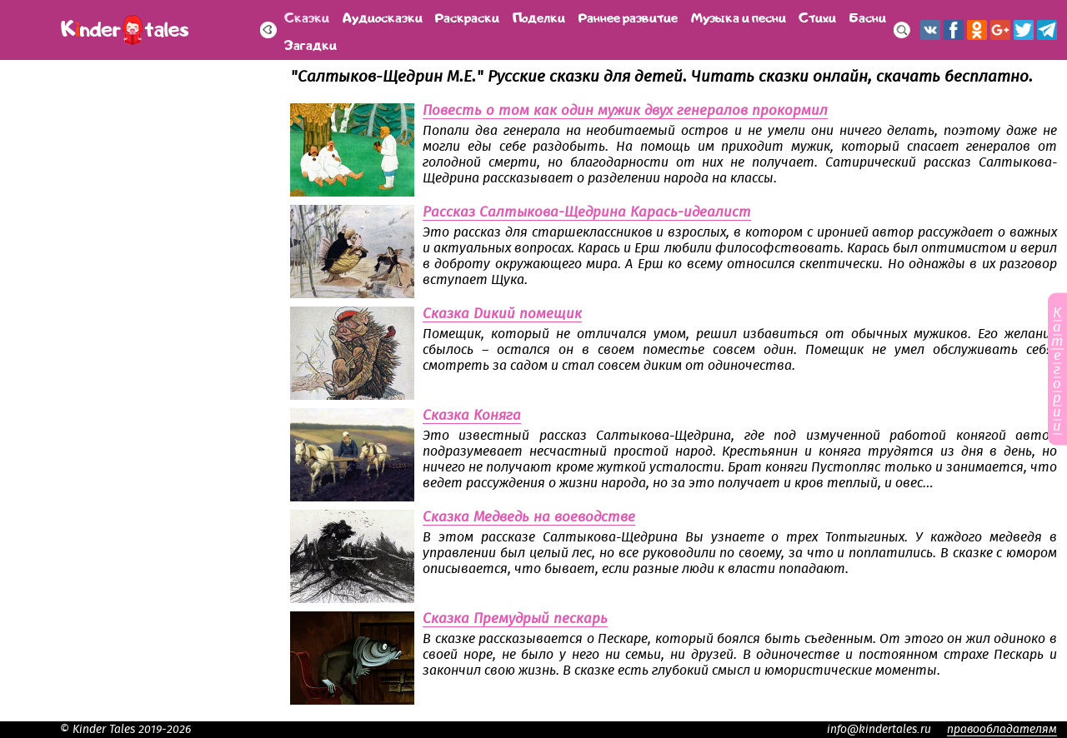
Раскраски (467, 16)
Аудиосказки (383, 16)
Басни (867, 16)
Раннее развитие (628, 16)
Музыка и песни (738, 16)
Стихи (817, 16)
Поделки (539, 16)
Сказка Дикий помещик (502, 314)
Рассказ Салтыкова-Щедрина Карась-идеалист (587, 212)
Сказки (306, 16)
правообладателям (1002, 730)
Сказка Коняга (472, 415)
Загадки (310, 43)
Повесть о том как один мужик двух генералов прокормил (625, 110)
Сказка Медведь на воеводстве (529, 517)
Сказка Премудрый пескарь (515, 619)
